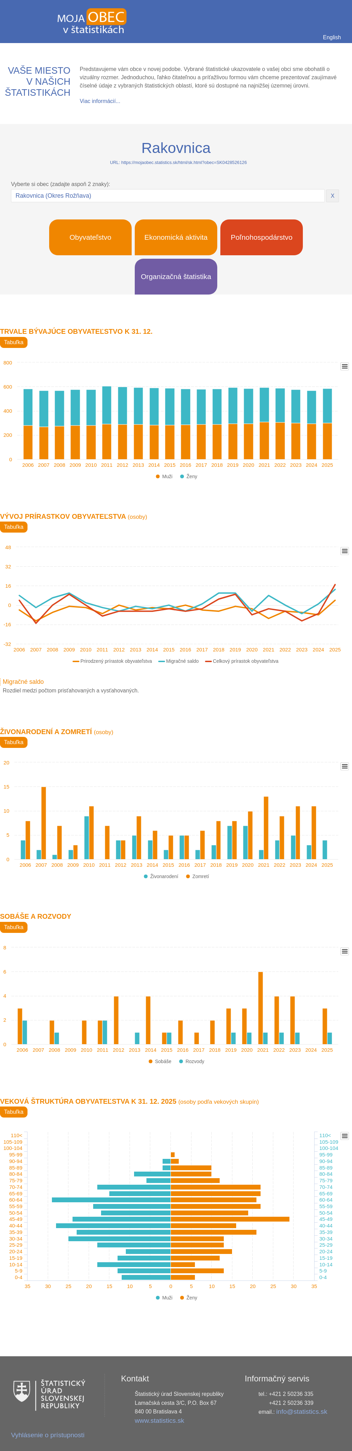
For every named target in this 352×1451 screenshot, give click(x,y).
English (332, 37)
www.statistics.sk (159, 1420)
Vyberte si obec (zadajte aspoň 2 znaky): (60, 184)
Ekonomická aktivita (176, 237)
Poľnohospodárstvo (262, 237)
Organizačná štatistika (176, 276)
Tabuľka (13, 342)
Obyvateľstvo (90, 237)
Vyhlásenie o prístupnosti (48, 1435)
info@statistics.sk (302, 1411)
